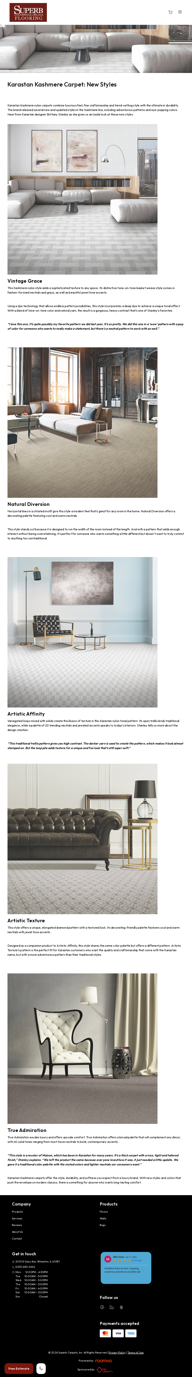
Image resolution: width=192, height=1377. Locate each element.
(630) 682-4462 (25, 1266)
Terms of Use (136, 1352)
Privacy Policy (117, 1352)
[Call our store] (41, 1368)
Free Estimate (18, 1368)
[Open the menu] (180, 11)
